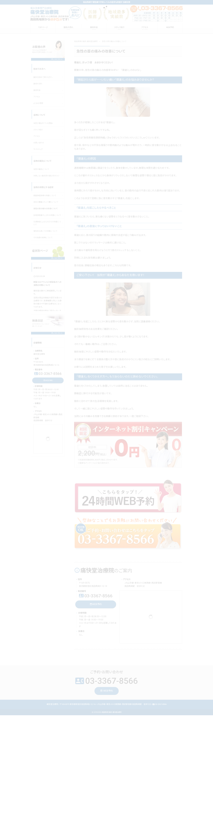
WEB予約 (96, 604)
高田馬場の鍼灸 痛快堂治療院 (111, 712)
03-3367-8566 (95, 595)
